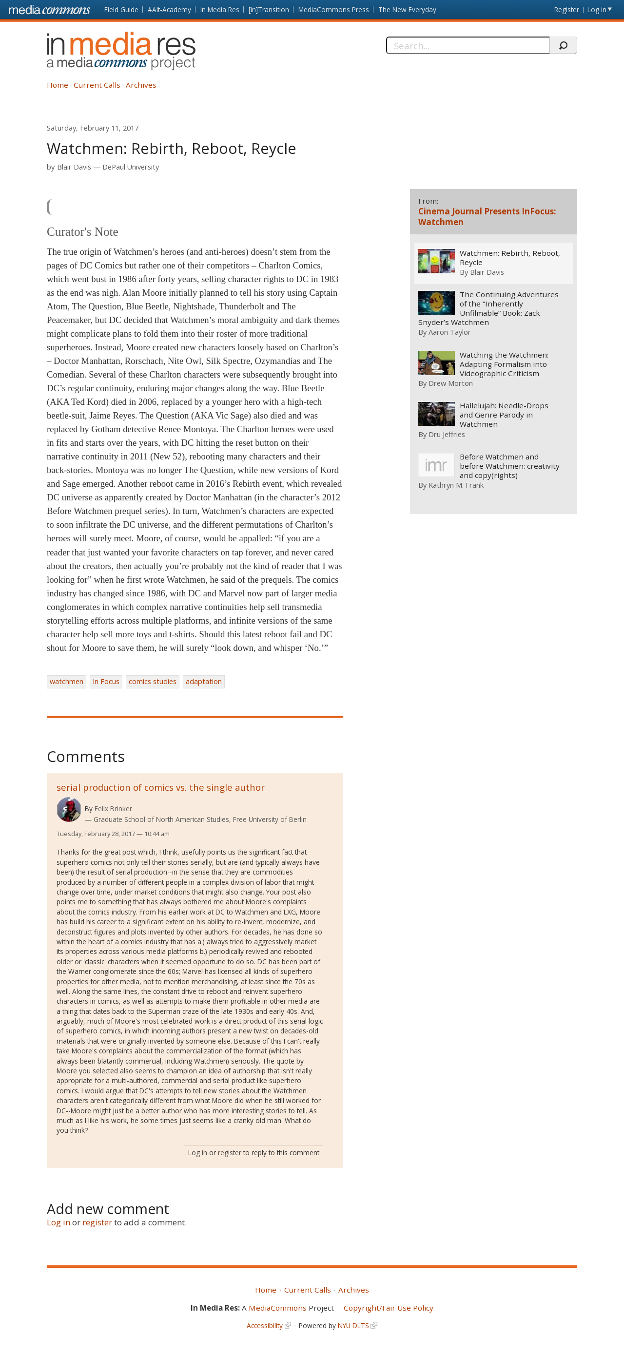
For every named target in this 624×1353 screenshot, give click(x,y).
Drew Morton (451, 383)
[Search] (467, 45)
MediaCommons (278, 1308)
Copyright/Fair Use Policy (388, 1308)
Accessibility (265, 1325)
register (229, 1152)
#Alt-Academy (169, 9)
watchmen (66, 681)
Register (566, 9)
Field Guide (121, 9)
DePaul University (130, 167)
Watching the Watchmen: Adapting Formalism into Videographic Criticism (503, 364)
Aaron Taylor (450, 332)
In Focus (106, 681)
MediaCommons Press (333, 9)
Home (57, 85)
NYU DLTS (353, 1325)
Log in (596, 9)
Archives (141, 85)
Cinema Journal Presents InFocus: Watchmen (487, 217)
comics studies (152, 681)
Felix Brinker (113, 808)
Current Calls (97, 85)
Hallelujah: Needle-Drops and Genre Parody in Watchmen (503, 415)
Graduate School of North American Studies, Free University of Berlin (200, 819)
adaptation (204, 681)
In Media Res (219, 9)
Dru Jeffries (447, 434)
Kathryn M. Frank (456, 485)
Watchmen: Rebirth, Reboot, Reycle (509, 257)
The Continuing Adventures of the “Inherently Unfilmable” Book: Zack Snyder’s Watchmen (488, 308)
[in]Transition (269, 9)
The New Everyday (407, 9)
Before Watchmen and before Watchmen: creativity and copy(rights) (509, 466)
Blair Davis (74, 167)
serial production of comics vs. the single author (161, 787)
